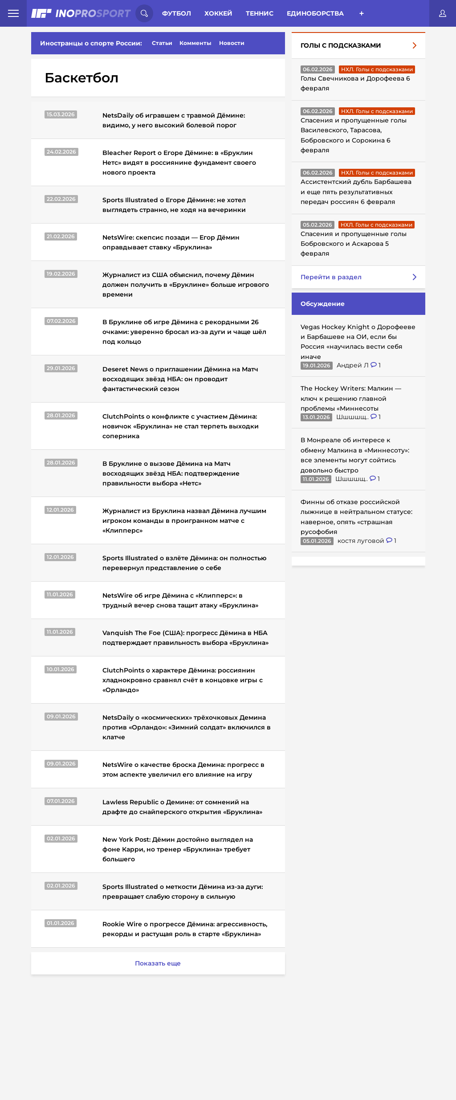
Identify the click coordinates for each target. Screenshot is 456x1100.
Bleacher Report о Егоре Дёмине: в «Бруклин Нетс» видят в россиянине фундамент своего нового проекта (179, 162)
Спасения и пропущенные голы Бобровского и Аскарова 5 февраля (354, 244)
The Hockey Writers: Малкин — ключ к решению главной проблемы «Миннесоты (351, 398)
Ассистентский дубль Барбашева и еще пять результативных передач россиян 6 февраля (356, 192)
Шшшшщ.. (353, 417)
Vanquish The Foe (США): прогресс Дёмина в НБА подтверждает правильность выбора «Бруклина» (185, 638)
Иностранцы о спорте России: (91, 43)
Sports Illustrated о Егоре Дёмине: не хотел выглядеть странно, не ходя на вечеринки (174, 205)
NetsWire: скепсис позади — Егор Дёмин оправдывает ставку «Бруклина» (171, 242)
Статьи (162, 43)
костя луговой (362, 541)
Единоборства (315, 13)
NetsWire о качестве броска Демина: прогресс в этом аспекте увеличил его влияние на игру (183, 769)
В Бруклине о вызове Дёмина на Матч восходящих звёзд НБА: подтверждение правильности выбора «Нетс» (171, 473)
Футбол (176, 13)
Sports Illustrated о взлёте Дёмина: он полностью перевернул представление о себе (184, 563)
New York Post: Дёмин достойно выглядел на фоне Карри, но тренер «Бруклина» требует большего (177, 849)
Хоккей (218, 13)
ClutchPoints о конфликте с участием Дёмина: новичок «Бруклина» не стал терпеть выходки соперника (180, 426)
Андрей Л (353, 365)
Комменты (195, 43)
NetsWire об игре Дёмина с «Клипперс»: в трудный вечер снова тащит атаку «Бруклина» (180, 600)
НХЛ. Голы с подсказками (377, 69)
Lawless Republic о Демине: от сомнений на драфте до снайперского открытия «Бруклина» (182, 807)
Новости (231, 43)
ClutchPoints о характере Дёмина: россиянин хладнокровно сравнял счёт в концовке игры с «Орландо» (182, 680)
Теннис (259, 13)
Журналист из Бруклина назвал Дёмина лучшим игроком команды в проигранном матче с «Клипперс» (184, 520)
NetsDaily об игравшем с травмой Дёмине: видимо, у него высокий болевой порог (173, 120)
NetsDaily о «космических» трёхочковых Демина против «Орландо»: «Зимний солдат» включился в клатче (186, 727)
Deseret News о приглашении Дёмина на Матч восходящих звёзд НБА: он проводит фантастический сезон (180, 379)
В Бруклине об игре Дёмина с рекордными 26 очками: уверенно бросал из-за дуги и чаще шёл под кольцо (184, 332)
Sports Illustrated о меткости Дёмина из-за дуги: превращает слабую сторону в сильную (182, 891)
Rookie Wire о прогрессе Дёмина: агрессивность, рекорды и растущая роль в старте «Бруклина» (184, 929)
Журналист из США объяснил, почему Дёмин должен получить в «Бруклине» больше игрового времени (185, 284)
